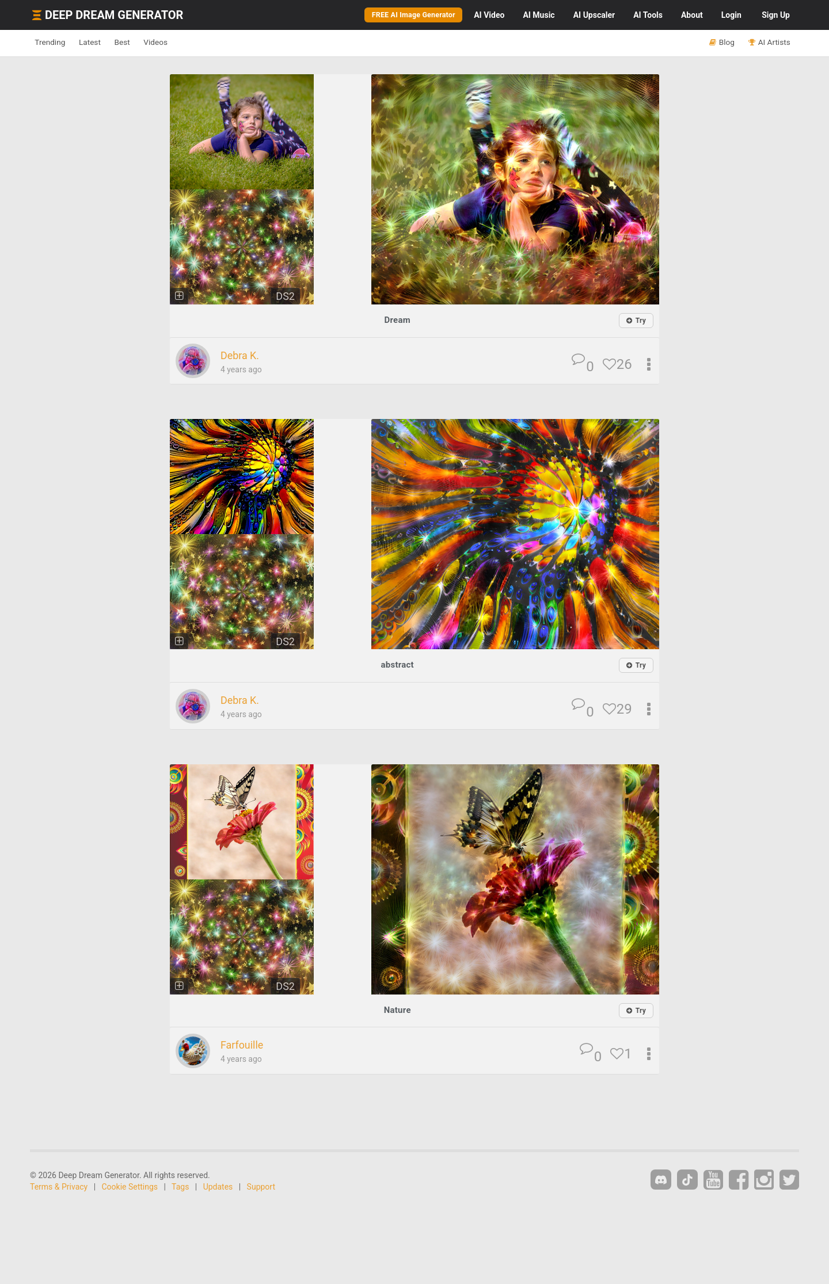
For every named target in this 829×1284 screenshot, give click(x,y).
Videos (188, 42)
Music (538, 15)
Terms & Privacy (59, 1187)
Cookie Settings (130, 1187)
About (692, 15)
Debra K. (243, 356)
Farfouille (245, 1046)
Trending (55, 42)
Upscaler (594, 15)
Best (146, 42)
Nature (397, 1010)
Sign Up (776, 15)
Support (261, 1187)
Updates (218, 1187)
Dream (397, 320)
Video (489, 15)
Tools (648, 15)
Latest (104, 42)
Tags (180, 1187)
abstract (397, 665)
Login (731, 15)
